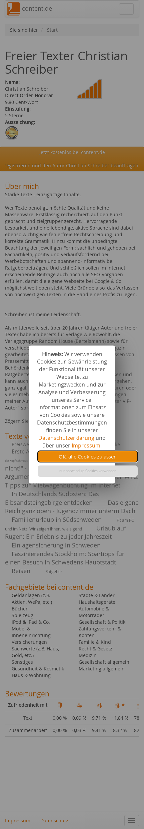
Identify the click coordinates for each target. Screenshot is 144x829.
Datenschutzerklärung (66, 437)
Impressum (86, 445)
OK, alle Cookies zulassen (88, 456)
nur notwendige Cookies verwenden (87, 471)
